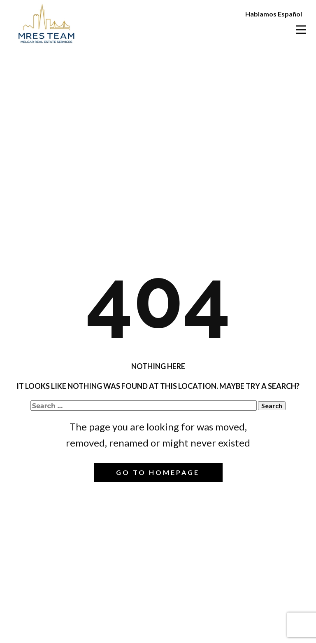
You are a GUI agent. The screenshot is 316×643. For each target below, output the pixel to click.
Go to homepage (158, 472)
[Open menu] (301, 29)
